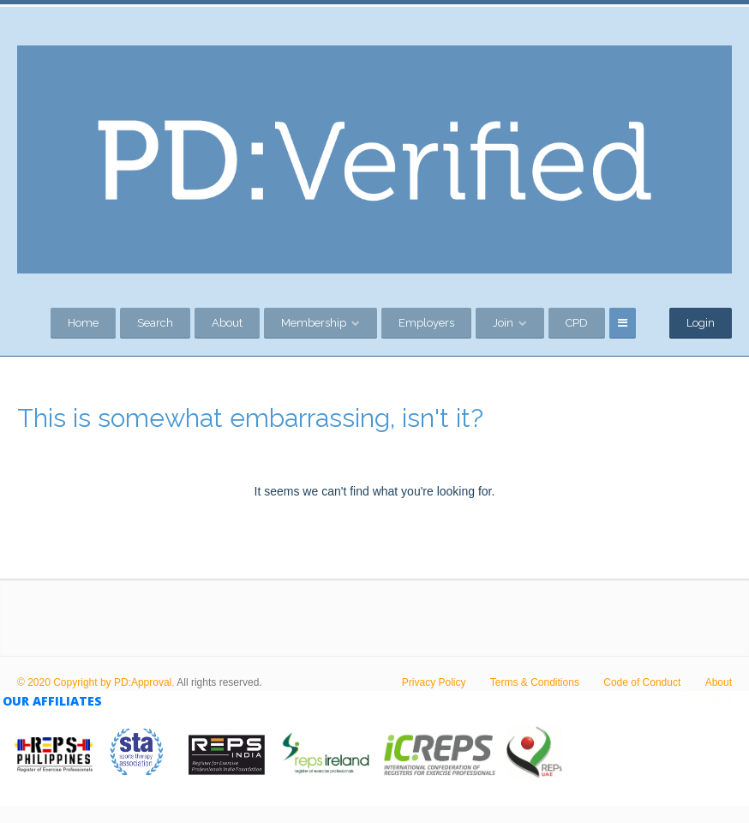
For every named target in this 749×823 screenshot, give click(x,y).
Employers (426, 322)
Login (700, 322)
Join (503, 322)
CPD (577, 322)
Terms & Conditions (534, 682)
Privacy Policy (434, 682)
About (227, 322)
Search (155, 322)
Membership (313, 322)
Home (83, 322)
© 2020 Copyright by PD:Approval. (96, 682)
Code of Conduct (641, 682)
